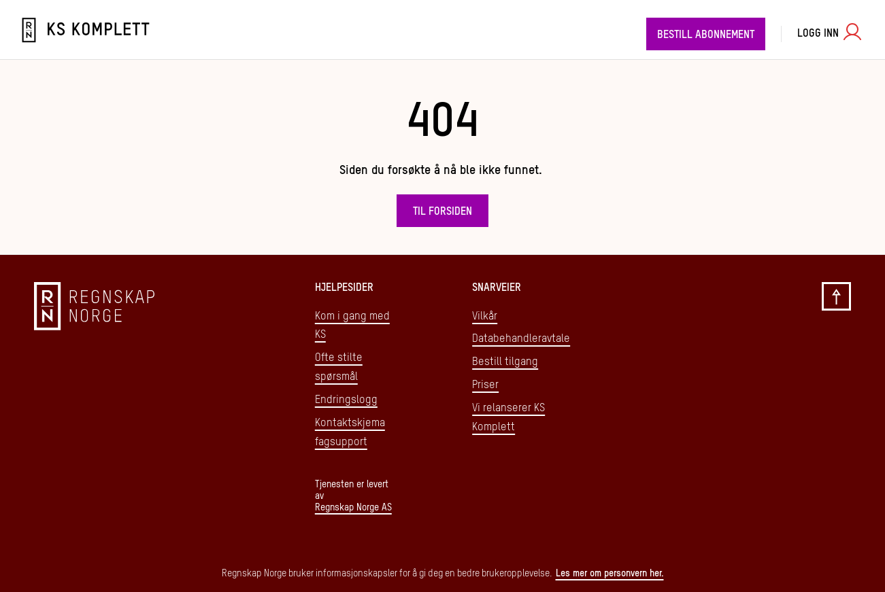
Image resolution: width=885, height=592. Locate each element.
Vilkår (484, 316)
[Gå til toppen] (836, 398)
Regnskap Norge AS (353, 507)
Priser (485, 385)
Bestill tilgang (505, 362)
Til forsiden (442, 212)
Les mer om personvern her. (610, 573)
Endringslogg (346, 400)
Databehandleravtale (521, 339)
